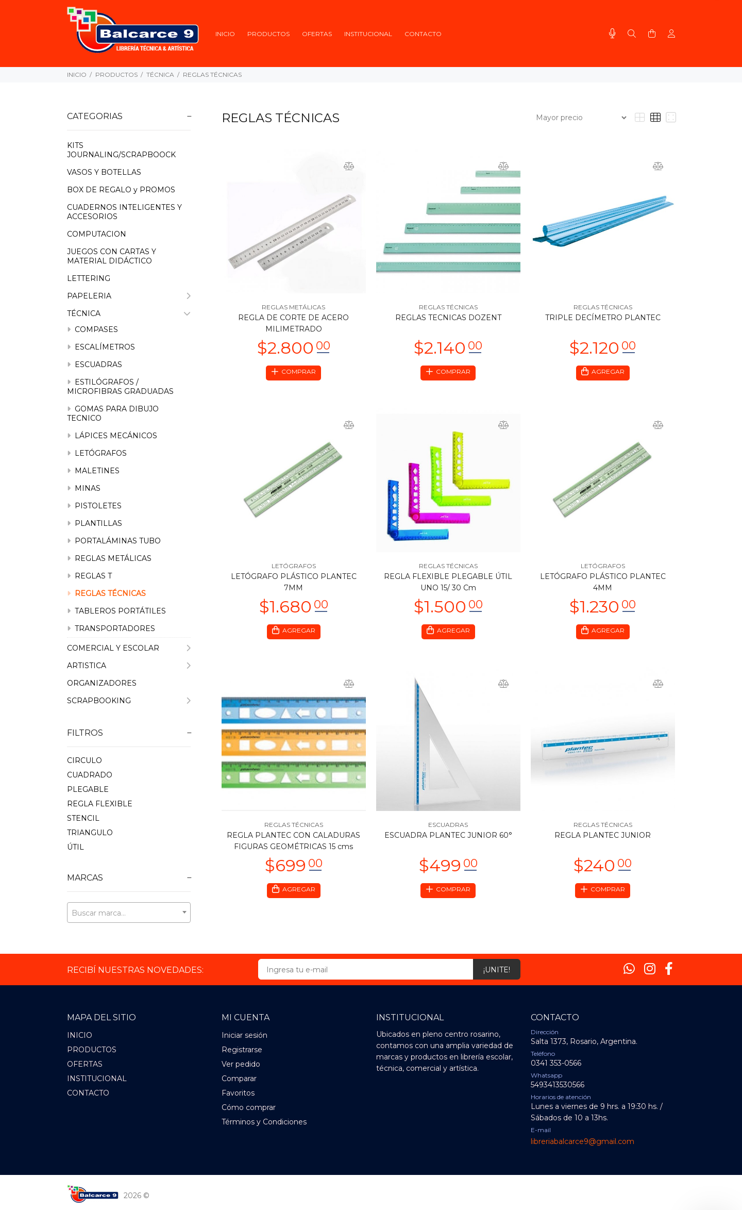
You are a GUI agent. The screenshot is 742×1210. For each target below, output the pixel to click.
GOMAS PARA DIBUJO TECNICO (113, 413)
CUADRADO (89, 775)
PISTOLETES (94, 505)
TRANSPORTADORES (111, 628)
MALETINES (93, 470)
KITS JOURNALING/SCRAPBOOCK (121, 150)
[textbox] (129, 913)
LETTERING (88, 278)
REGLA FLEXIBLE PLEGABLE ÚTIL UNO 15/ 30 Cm (448, 583)
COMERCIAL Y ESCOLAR (129, 648)
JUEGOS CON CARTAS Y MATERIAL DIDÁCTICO (111, 256)
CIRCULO (84, 760)
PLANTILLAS (94, 523)
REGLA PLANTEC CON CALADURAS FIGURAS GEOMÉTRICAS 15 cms (293, 844)
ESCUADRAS (94, 364)
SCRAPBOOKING (129, 700)
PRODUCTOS (116, 74)
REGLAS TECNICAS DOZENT (448, 317)
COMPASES (92, 329)
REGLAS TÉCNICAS (212, 74)
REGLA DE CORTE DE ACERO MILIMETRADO (293, 323)
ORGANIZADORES (102, 683)
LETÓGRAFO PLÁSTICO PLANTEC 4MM (603, 583)
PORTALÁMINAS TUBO (114, 540)
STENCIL (83, 818)
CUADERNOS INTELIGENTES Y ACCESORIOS (124, 212)
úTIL (75, 847)
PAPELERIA (129, 296)
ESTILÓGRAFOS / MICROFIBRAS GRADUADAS (120, 386)
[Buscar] (631, 34)
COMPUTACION (96, 234)
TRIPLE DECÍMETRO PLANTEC (603, 317)
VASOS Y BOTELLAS (104, 172)
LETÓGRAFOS (97, 453)
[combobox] (129, 912)
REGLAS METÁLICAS (109, 558)
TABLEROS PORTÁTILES (116, 611)
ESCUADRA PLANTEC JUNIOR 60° (448, 838)
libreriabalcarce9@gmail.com (582, 1141)
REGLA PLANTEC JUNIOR (602, 838)
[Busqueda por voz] (612, 33)
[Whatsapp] (629, 969)
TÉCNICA (160, 74)
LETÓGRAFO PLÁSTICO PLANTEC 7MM (294, 583)
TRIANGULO (90, 832)
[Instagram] (649, 969)
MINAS (83, 488)
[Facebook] (669, 969)
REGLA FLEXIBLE (99, 803)
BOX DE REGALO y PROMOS (121, 189)
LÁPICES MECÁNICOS (112, 435)
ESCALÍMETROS (101, 347)
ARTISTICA (129, 665)
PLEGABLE (88, 789)
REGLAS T (89, 576)
